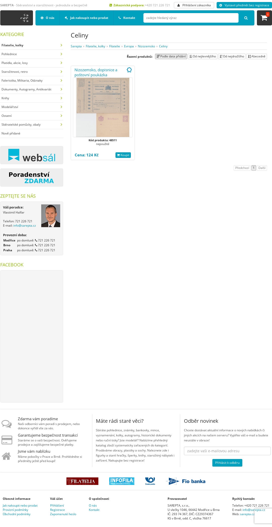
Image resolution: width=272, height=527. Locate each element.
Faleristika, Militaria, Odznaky (22, 80)
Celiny (163, 46)
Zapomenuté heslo (63, 514)
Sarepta (76, 46)
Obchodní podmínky (16, 514)
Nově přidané (11, 133)
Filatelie (114, 46)
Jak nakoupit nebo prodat (86, 18)
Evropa (129, 46)
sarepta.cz (247, 514)
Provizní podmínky (15, 510)
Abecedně (256, 56)
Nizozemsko (146, 46)
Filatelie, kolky (95, 46)
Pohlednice (9, 54)
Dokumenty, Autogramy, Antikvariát (26, 89)
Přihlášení (57, 505)
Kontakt (127, 18)
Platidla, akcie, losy (15, 63)
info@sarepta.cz (24, 225)
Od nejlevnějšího (202, 56)
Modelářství (10, 107)
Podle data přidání (171, 56)
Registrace (57, 510)
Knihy (5, 98)
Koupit (123, 155)
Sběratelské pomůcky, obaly (21, 124)
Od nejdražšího (232, 56)
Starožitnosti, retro (15, 71)
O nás (47, 18)
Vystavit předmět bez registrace (244, 5)
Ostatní (7, 116)
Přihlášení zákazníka (194, 5)
